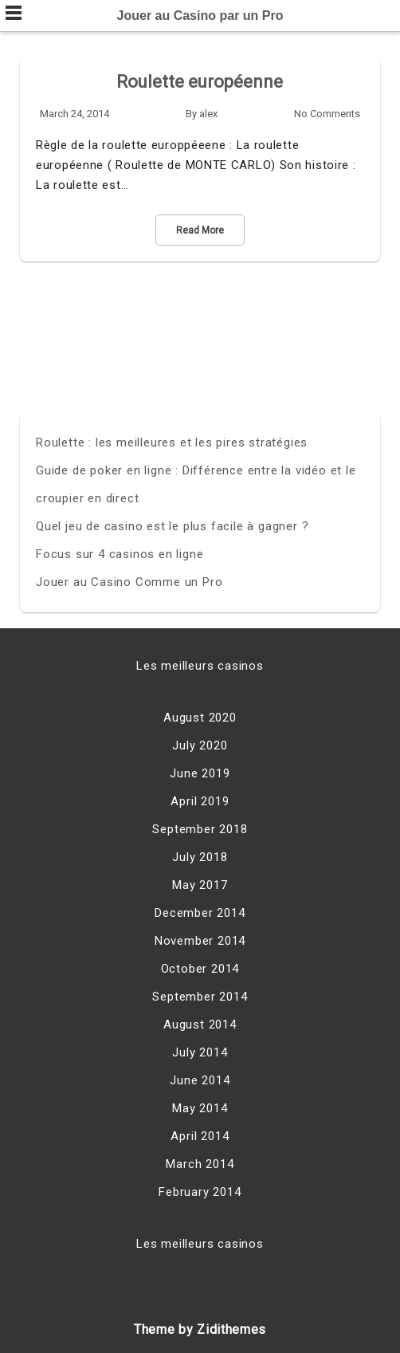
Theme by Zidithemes (200, 1329)
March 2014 (199, 1164)
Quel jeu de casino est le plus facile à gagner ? (172, 526)
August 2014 (200, 1024)
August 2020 (200, 717)
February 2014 (200, 1192)
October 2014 (200, 969)
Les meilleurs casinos (200, 666)
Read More (200, 230)
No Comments (327, 114)
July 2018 (199, 857)
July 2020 (199, 745)
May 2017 (199, 885)
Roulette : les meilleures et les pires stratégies (172, 442)
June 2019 (199, 773)
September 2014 (199, 996)
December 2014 (200, 913)
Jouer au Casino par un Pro (200, 15)
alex (208, 114)
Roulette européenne (199, 82)
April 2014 (200, 1136)
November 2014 (200, 941)
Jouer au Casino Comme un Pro (129, 582)
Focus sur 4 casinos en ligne (119, 554)
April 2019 (200, 801)
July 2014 (199, 1052)
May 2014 (199, 1108)
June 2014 (199, 1080)
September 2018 (199, 829)
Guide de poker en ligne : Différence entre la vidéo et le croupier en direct (196, 484)
